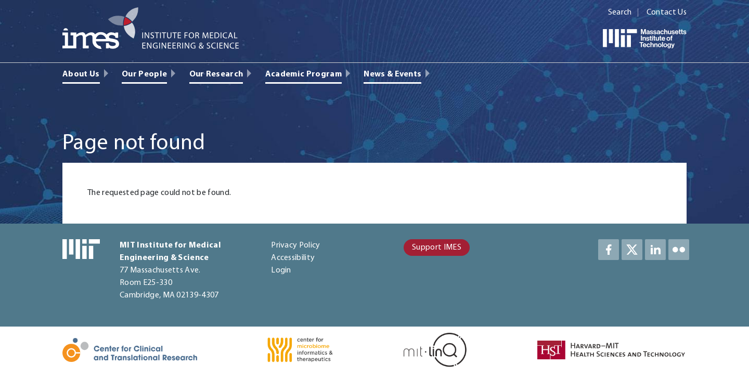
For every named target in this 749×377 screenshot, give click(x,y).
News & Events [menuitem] (392, 74)
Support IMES (436, 247)
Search (620, 12)
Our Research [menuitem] (216, 74)
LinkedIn (655, 249)
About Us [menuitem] (81, 74)
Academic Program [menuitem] (303, 74)
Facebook (608, 249)
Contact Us (667, 12)
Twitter (632, 249)
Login (281, 270)
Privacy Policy (295, 245)
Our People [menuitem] (144, 74)
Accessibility (293, 258)
